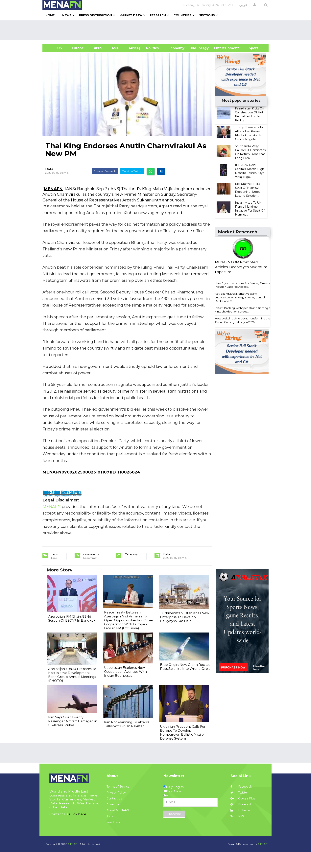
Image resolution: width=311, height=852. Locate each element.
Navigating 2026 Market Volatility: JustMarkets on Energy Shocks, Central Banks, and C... (240, 297)
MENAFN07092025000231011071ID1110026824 (91, 472)
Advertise (113, 804)
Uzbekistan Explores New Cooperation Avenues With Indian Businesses (125, 672)
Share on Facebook (105, 171)
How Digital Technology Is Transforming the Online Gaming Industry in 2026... (242, 320)
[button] (254, 5)
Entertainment (220, 48)
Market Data (131, 15)
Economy (176, 48)
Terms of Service (118, 786)
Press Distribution (95, 15)
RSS (237, 816)
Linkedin (240, 810)
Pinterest (240, 804)
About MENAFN (118, 810)
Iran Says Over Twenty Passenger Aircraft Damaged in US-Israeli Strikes (72, 721)
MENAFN (53, 188)
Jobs (110, 816)
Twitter (239, 792)
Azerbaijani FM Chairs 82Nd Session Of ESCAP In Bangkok (71, 618)
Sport (251, 48)
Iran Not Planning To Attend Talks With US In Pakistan (126, 724)
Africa (133, 48)
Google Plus (242, 798)
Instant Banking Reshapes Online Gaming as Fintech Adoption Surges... (243, 309)
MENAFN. (73, 843)
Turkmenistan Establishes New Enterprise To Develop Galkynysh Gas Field (184, 617)
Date (49, 169)
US (54, 48)
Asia (115, 48)
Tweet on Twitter (132, 171)
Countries (182, 15)
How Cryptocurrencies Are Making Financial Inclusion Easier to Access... (243, 285)
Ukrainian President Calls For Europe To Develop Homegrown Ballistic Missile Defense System (182, 732)
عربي (243, 5)
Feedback (113, 822)
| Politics (151, 48)
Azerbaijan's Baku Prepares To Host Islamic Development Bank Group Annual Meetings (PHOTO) (72, 675)
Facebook (241, 786)
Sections (207, 15)
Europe (78, 48)
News (66, 15)
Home (50, 15)
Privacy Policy (116, 792)
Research (158, 15)
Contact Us (114, 798)
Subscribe (174, 814)
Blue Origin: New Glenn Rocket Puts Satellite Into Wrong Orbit (185, 667)
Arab (98, 48)
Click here (77, 814)
